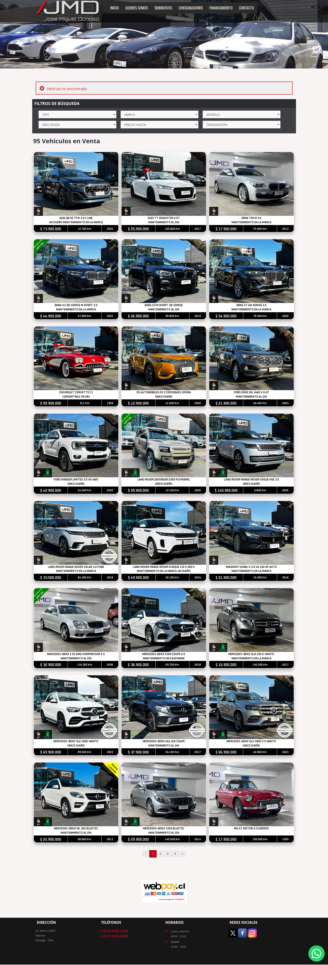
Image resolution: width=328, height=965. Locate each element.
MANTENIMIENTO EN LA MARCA (252, 222)
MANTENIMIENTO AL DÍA (76, 659)
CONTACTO (246, 8)
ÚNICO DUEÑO (164, 397)
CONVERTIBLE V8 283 (76, 397)
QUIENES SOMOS (136, 8)
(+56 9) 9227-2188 (114, 932)
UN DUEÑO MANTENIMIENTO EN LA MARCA (76, 222)
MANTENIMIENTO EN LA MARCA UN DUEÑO (164, 572)
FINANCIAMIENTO (221, 8)
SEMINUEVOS (163, 8)
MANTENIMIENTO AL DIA (164, 222)
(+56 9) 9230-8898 (114, 937)
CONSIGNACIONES (191, 8)
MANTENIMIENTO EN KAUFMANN (164, 659)
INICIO (114, 8)
